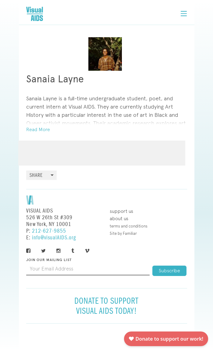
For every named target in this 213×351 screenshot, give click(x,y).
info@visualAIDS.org (54, 238)
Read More (38, 129)
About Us (119, 218)
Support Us (121, 211)
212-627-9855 (49, 231)
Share (36, 175)
